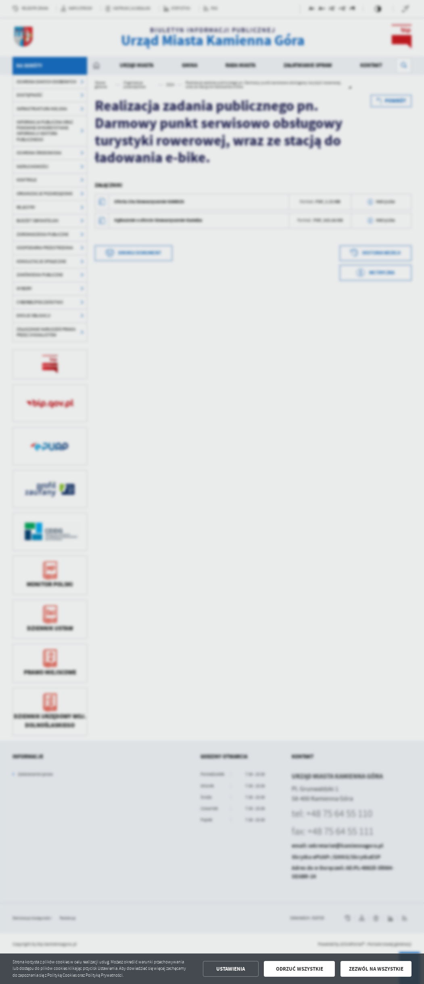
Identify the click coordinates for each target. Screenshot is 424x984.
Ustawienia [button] (230, 968)
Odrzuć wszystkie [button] (299, 968)
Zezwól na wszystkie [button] (376, 968)
